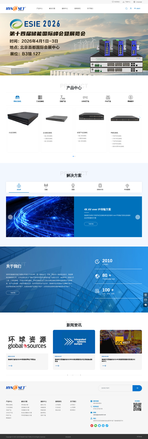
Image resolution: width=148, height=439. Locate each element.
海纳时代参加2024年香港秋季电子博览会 (22, 359)
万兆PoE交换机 (116, 136)
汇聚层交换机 (47, 138)
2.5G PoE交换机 (116, 138)
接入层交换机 (47, 141)
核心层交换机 (47, 136)
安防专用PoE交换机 (117, 146)
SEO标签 (139, 436)
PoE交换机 (114, 133)
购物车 (137, 8)
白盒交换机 (13, 132)
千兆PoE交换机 (116, 141)
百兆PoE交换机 (116, 144)
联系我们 (116, 2)
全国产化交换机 (82, 132)
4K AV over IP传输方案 (97, 209)
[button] (64, 72)
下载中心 (126, 2)
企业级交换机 (47, 133)
